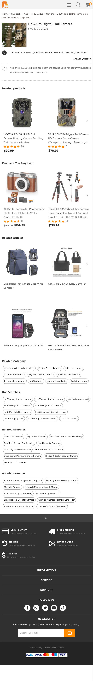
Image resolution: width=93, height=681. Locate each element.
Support (15, 14)
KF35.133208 (37, 14)
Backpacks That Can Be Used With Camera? (23, 286)
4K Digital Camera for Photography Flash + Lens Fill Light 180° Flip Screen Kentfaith (24, 213)
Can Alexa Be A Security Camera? (67, 284)
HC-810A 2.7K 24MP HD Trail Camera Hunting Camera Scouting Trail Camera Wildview (23, 138)
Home (5, 14)
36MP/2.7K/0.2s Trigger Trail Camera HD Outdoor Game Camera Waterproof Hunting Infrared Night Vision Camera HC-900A (68, 139)
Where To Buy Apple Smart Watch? (24, 345)
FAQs (25, 14)
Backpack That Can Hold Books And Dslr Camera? (68, 347)
